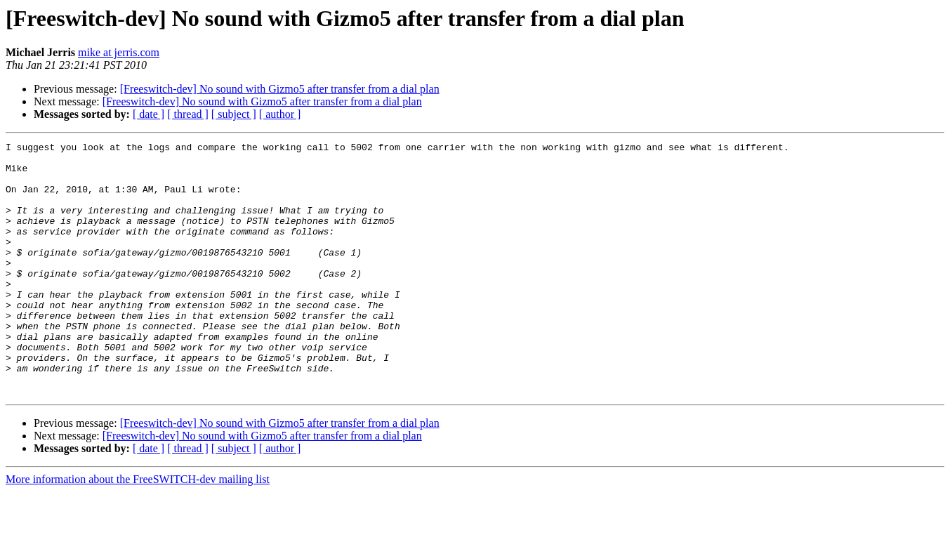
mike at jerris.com (118, 52)
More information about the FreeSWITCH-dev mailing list (138, 530)
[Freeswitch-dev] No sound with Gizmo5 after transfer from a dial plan (280, 89)
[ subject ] (233, 114)
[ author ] (280, 114)
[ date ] (148, 114)
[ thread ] (188, 114)
